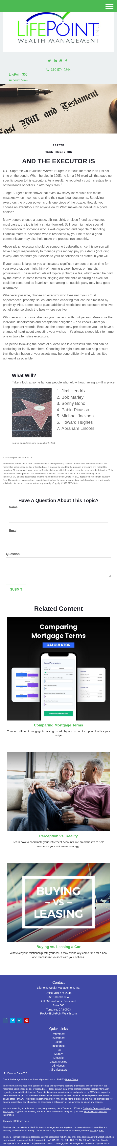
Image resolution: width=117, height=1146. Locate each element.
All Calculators (58, 1069)
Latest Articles (58, 1061)
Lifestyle (58, 1057)
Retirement (58, 1034)
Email (13, 530)
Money (58, 1053)
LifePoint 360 (18, 74)
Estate (58, 1041)
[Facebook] (66, 61)
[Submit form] (16, 589)
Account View (18, 80)
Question (13, 554)
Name (13, 507)
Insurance (58, 1045)
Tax (58, 1049)
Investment (58, 1037)
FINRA (93, 1130)
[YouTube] (60, 61)
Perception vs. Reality (58, 836)
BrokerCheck (71, 1079)
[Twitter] (49, 61)
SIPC (101, 1130)
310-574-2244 (58, 69)
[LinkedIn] (55, 61)
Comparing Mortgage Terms (58, 725)
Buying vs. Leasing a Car (58, 947)
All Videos (58, 1065)
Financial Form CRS (17, 1073)
